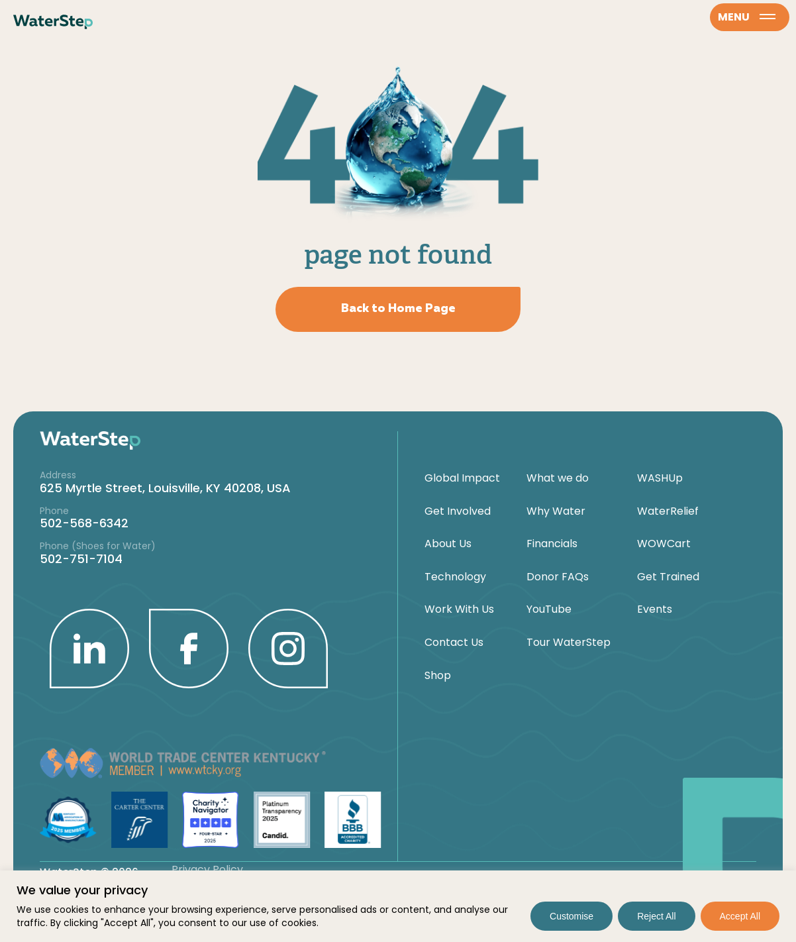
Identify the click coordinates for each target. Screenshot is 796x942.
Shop (437, 675)
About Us (448, 544)
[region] (398, 906)
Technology (455, 577)
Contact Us (453, 642)
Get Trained (668, 577)
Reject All (656, 916)
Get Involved (457, 511)
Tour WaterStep (568, 642)
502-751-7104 (81, 558)
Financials (551, 544)
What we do (557, 478)
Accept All (740, 916)
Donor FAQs (557, 577)
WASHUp (660, 478)
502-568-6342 (84, 523)
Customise (571, 916)
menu (746, 17)
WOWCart (664, 544)
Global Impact (462, 478)
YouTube (549, 609)
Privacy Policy (207, 869)
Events (654, 609)
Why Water (555, 511)
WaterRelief (668, 511)
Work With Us (459, 609)
